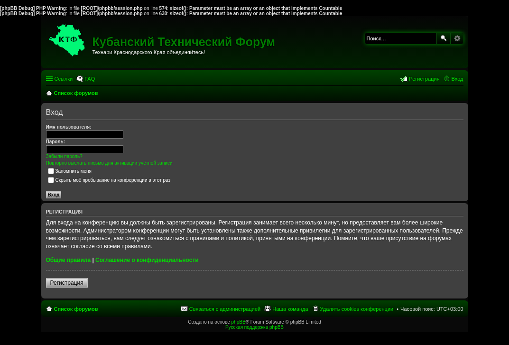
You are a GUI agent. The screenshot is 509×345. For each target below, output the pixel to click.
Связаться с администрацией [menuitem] (224, 309)
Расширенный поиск (457, 38)
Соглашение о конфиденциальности (147, 260)
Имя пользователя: (69, 127)
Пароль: (55, 141)
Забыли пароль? (64, 156)
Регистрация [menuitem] (424, 79)
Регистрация (66, 283)
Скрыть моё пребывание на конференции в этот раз (109, 180)
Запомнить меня (70, 171)
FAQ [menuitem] (89, 79)
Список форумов (76, 309)
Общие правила (68, 260)
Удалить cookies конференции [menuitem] (357, 309)
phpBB (238, 322)
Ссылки (64, 79)
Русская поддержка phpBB (254, 327)
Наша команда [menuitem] (290, 309)
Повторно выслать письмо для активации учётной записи (109, 163)
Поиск (443, 38)
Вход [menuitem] (457, 79)
